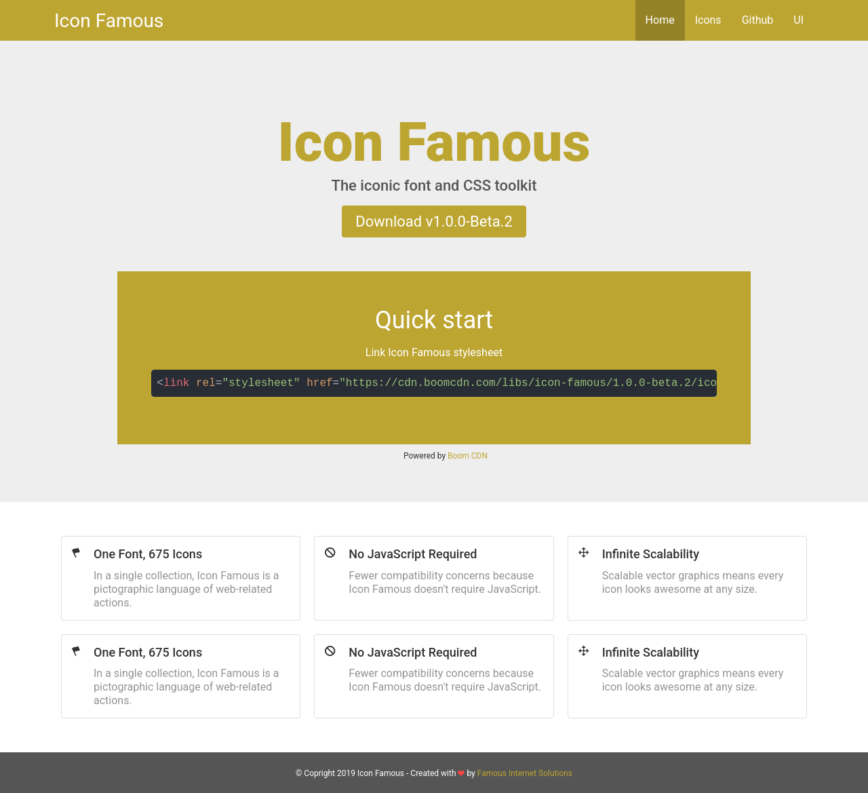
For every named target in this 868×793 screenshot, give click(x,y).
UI (798, 20)
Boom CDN (468, 456)
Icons (708, 20)
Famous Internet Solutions (524, 773)
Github (758, 20)
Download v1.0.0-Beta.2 (434, 221)
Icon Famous (108, 20)
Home (660, 20)
